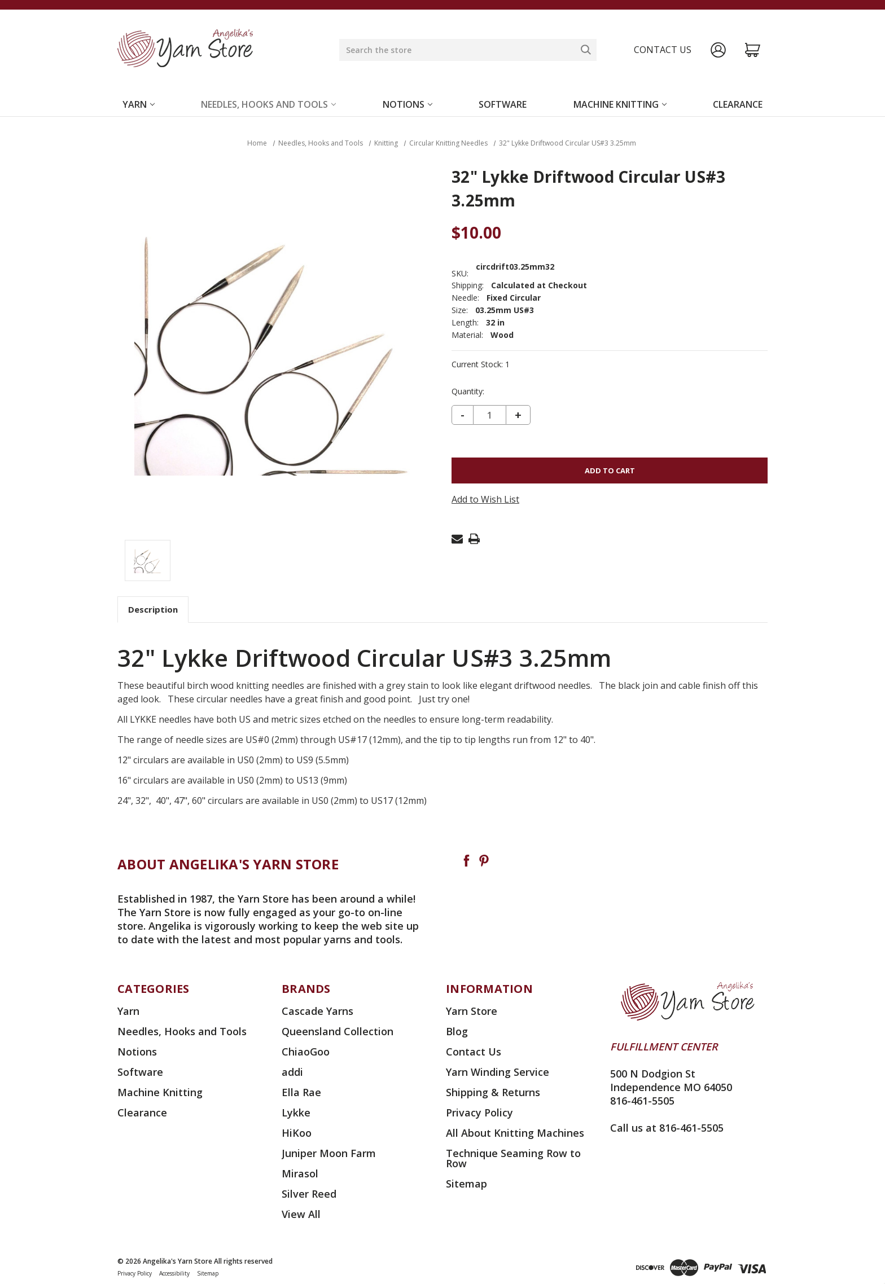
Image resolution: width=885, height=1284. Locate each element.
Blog (457, 1031)
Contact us (662, 49)
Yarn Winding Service (497, 1072)
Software (503, 104)
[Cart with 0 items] (753, 50)
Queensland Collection (337, 1031)
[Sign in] (718, 50)
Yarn (138, 104)
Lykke (296, 1112)
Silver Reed (309, 1194)
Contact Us (473, 1051)
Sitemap (466, 1183)
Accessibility (174, 1273)
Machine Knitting (620, 104)
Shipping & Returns (493, 1092)
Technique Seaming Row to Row (513, 1158)
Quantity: (468, 391)
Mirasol (300, 1173)
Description (153, 609)
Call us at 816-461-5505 (667, 1128)
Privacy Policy (479, 1112)
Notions (407, 104)
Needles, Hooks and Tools (268, 104)
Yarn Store (471, 1011)
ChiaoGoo (306, 1051)
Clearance (738, 104)
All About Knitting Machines (515, 1133)
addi (292, 1072)
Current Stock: (481, 364)
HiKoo (297, 1133)
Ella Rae (301, 1092)
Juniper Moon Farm (329, 1153)
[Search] (586, 49)
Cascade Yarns (317, 1011)
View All (301, 1214)
